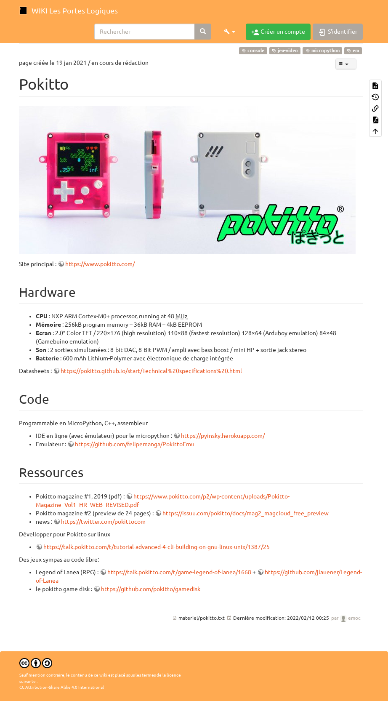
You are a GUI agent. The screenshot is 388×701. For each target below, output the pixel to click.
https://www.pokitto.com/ (100, 264)
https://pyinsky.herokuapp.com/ (223, 435)
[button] (230, 31)
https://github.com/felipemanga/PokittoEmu (134, 444)
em (353, 50)
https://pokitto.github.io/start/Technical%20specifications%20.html (151, 371)
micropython (323, 50)
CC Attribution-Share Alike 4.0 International (61, 687)
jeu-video (285, 50)
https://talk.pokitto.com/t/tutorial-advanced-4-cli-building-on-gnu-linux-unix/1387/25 (156, 547)
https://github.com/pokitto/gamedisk (150, 589)
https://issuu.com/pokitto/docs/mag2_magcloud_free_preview (245, 513)
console (253, 50)
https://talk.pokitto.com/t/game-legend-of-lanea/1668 (179, 572)
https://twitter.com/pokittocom (103, 521)
